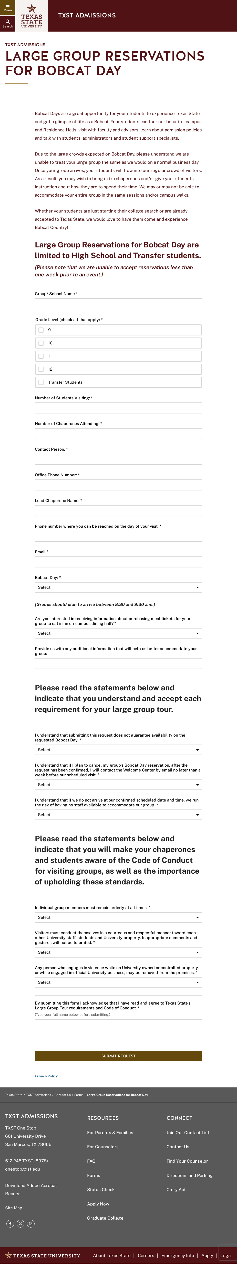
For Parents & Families (110, 1132)
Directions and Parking (190, 1175)
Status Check (101, 1189)
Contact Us (63, 1095)
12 (50, 369)
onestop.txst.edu (22, 1169)
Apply (207, 1255)
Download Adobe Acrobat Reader (31, 1189)
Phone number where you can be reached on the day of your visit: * (98, 526)
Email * (41, 551)
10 (50, 343)
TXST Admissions (87, 15)
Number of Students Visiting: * (64, 397)
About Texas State (112, 1255)
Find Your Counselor (187, 1161)
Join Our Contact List (188, 1132)
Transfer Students (65, 382)
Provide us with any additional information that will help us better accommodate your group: (116, 651)
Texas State (14, 1095)
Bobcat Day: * (48, 577)
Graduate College (105, 1218)
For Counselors (103, 1146)
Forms (78, 1095)
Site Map (13, 1207)
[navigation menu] (7, 7)
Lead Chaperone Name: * (58, 500)
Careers (146, 1255)
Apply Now (98, 1204)
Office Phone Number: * (57, 474)
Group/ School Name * (56, 293)
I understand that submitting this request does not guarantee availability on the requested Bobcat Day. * (110, 737)
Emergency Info (177, 1255)
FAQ (91, 1161)
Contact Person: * (51, 449)
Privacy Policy (46, 1076)
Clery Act (176, 1189)
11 (50, 356)
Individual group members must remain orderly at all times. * (92, 907)
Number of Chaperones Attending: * (68, 423)
